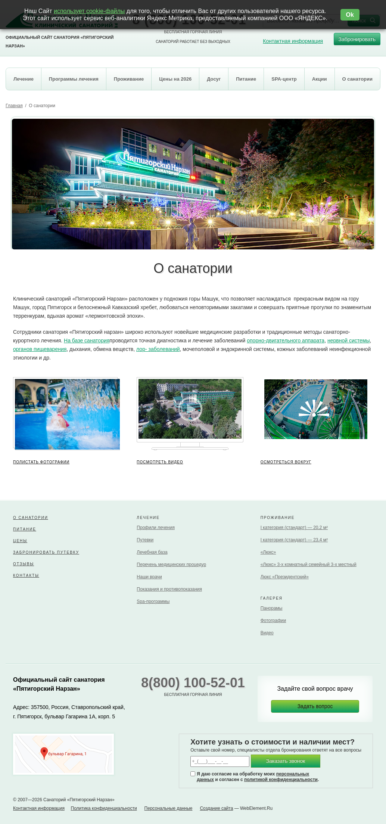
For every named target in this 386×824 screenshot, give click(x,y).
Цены (20, 541)
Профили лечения (156, 527)
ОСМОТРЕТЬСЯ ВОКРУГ (286, 462)
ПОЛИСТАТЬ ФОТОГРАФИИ (41, 462)
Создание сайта (216, 808)
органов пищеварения (39, 349)
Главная (14, 105)
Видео (267, 632)
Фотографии (273, 620)
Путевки (145, 539)
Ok (350, 15)
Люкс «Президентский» (285, 576)
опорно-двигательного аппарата (285, 340)
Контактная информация (293, 41)
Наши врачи (149, 576)
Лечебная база (152, 552)
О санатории (30, 518)
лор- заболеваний (158, 349)
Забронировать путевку (46, 552)
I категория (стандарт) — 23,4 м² (294, 539)
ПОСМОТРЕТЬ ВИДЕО (160, 462)
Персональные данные (168, 808)
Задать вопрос (315, 706)
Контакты (26, 575)
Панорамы (272, 608)
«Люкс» (268, 552)
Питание (24, 529)
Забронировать (357, 41)
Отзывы (23, 564)
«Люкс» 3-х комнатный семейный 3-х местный (309, 564)
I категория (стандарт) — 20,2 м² (294, 527)
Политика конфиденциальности (104, 808)
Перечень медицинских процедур (171, 564)
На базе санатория (86, 340)
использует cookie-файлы (89, 11)
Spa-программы (153, 601)
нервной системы (348, 340)
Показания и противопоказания (169, 589)
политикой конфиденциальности (281, 779)
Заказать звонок (285, 761)
